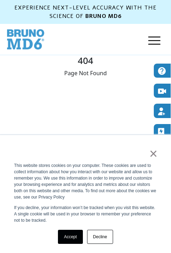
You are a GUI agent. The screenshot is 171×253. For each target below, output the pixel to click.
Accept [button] (70, 236)
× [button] (153, 153)
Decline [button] (100, 236)
